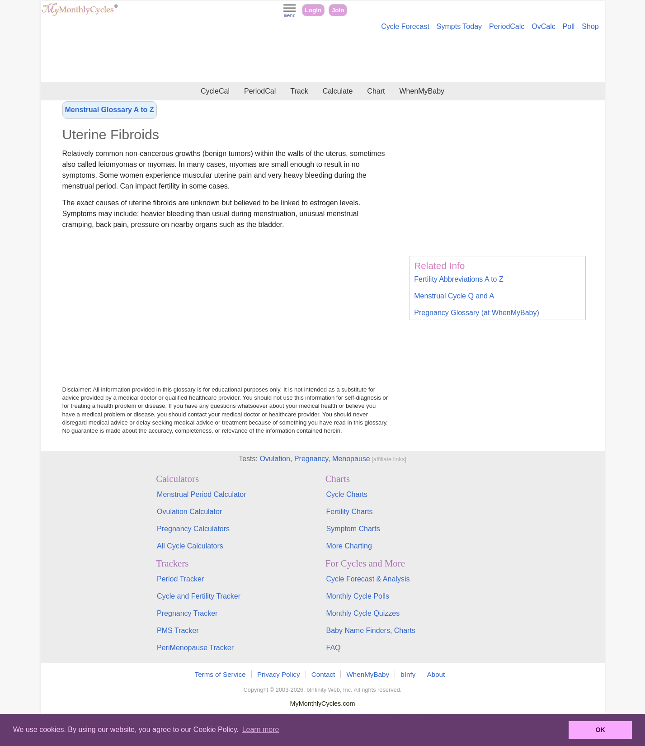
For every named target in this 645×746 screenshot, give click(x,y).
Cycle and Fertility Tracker (198, 596)
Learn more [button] (260, 729)
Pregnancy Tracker (187, 613)
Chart (376, 91)
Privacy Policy (278, 674)
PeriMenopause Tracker (195, 648)
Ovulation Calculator (189, 511)
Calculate (338, 91)
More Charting (349, 546)
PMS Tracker (177, 630)
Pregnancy (311, 459)
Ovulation (274, 459)
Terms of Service (220, 674)
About (436, 674)
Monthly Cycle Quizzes (363, 613)
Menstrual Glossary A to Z (109, 109)
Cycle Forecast (405, 26)
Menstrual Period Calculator (201, 494)
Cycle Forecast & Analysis (368, 579)
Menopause (351, 459)
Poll (569, 26)
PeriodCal (260, 91)
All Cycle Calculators (190, 546)
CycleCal (215, 91)
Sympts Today (459, 26)
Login (313, 10)
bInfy (407, 674)
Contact (323, 674)
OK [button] (600, 729)
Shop (590, 26)
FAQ (333, 648)
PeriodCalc (506, 26)
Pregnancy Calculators (193, 529)
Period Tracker (180, 579)
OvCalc (543, 26)
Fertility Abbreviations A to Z (458, 279)
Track (299, 91)
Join (338, 10)
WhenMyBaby (421, 91)
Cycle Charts (346, 494)
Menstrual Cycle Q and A (454, 296)
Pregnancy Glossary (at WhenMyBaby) (476, 312)
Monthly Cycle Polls (357, 596)
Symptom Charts (353, 529)
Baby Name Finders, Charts (370, 630)
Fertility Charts (349, 511)
